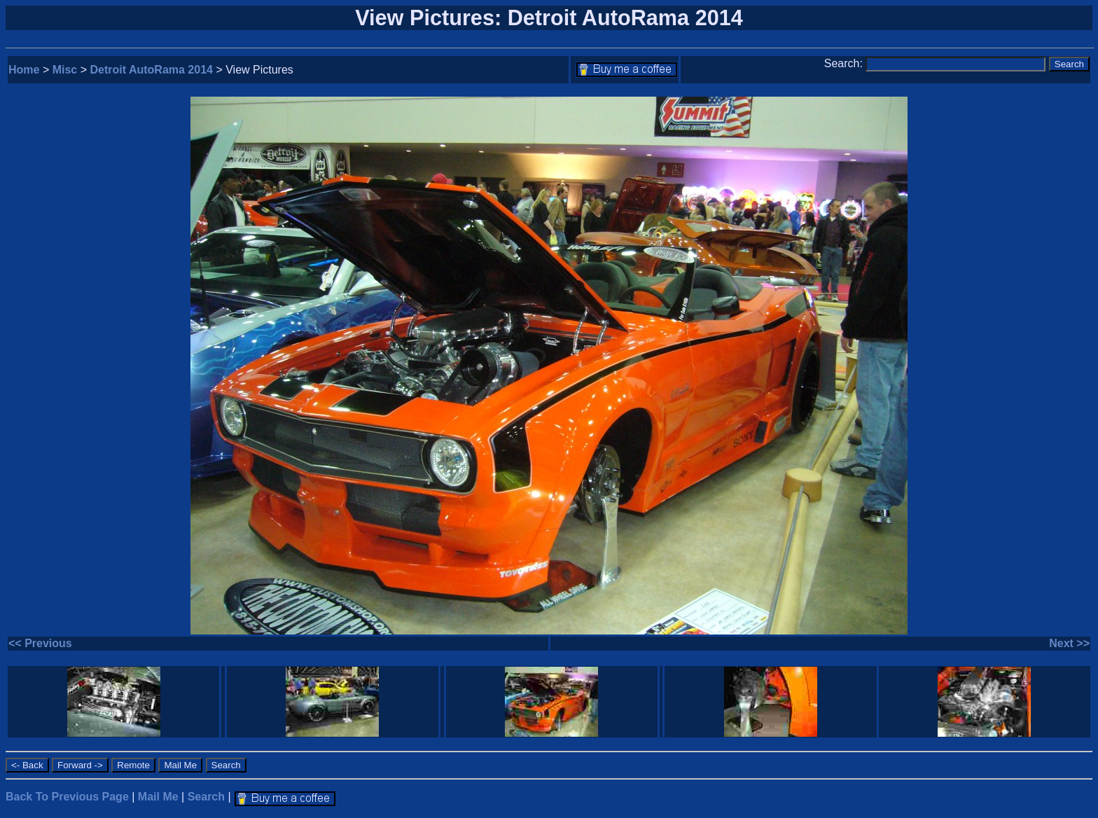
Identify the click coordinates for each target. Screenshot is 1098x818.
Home (23, 70)
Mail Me (158, 797)
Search (206, 797)
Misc (65, 70)
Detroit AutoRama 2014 (151, 70)
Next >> (1069, 643)
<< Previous (40, 643)
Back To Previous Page (67, 797)
